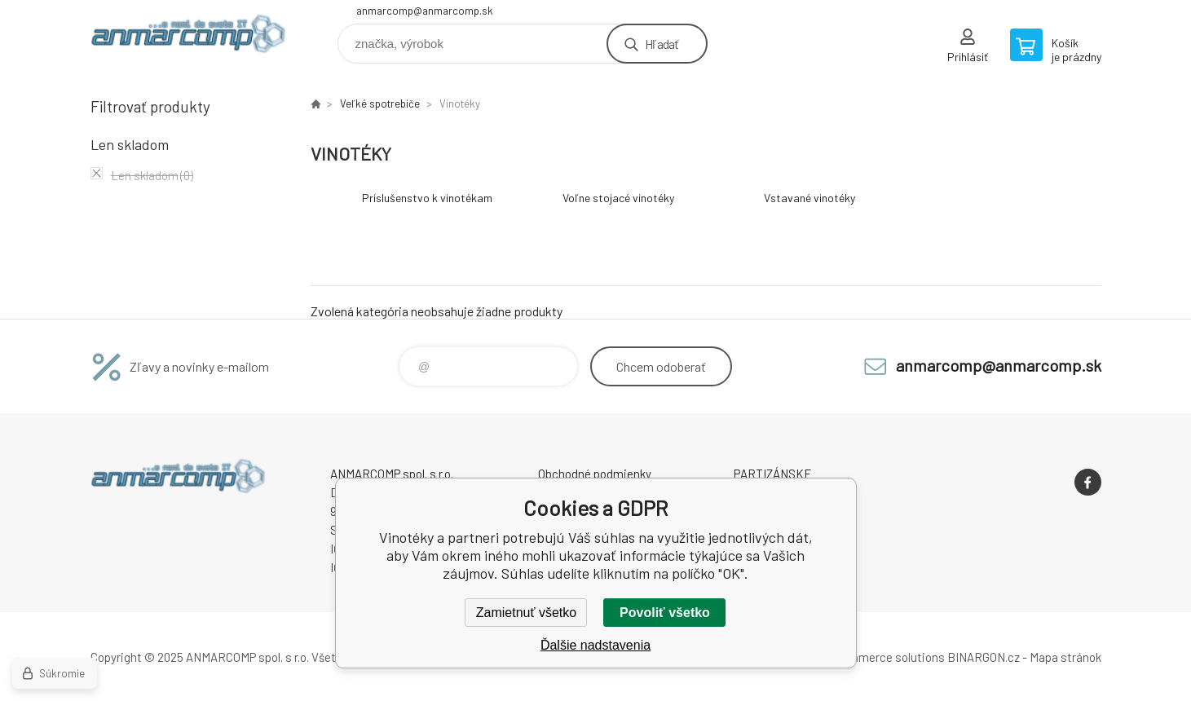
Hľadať (661, 43)
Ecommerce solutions (886, 657)
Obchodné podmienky (594, 473)
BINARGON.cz (983, 657)
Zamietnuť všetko (526, 612)
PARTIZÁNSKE (773, 473)
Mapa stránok (1065, 657)
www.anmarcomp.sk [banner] (188, 38)
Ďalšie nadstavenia (595, 645)
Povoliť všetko (665, 612)
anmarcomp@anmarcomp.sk (424, 10)
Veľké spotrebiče (380, 103)
